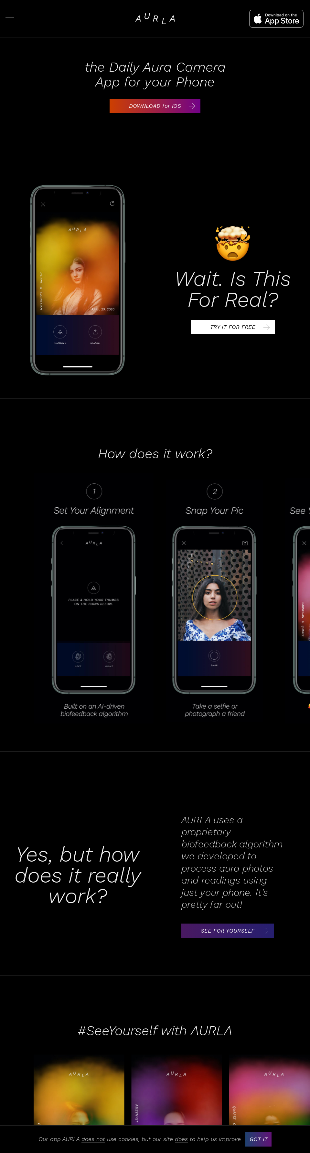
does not (93, 1139)
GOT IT (259, 1139)
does (181, 1139)
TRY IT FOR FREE (242, 327)
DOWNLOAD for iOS (164, 106)
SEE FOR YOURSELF (237, 931)
